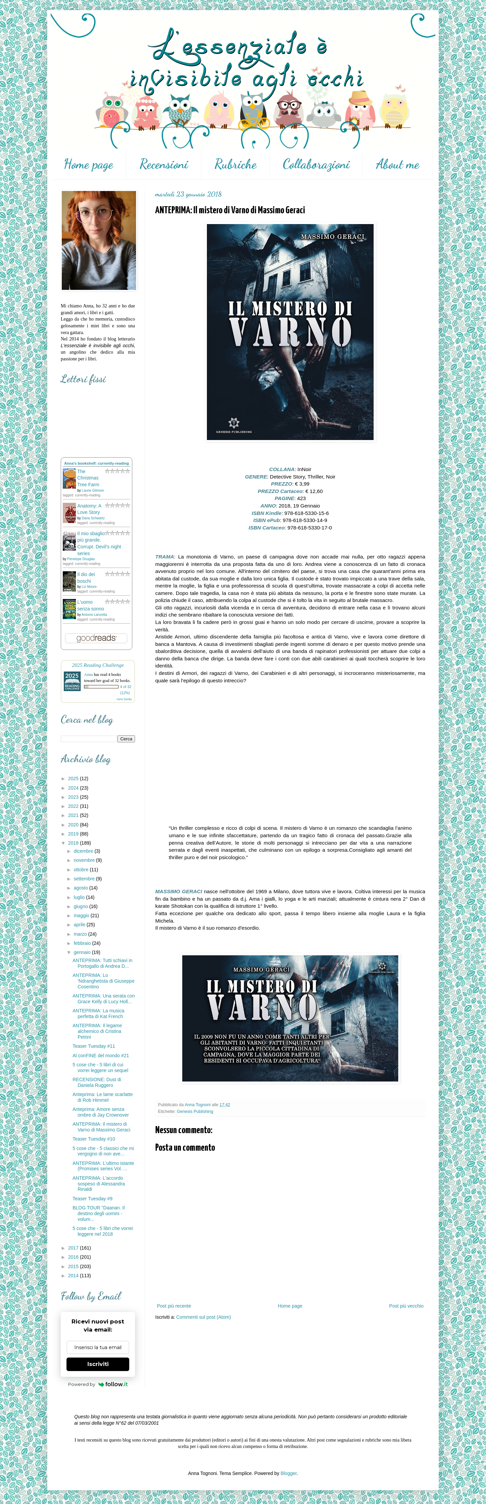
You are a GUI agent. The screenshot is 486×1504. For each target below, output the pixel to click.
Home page (88, 164)
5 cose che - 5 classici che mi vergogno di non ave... (103, 1151)
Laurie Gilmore (93, 490)
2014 (74, 1275)
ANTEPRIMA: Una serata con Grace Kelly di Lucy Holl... (104, 998)
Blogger (288, 1473)
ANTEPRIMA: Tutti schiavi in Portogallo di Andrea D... (102, 963)
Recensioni (163, 164)
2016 (74, 1257)
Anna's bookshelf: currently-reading (96, 463)
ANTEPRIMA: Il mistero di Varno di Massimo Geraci (101, 1126)
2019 (74, 834)
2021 (74, 815)
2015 (74, 1266)
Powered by (98, 1384)
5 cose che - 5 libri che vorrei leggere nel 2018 (103, 1231)
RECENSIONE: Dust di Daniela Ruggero (97, 1082)
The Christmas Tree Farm (88, 478)
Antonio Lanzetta (94, 615)
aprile (80, 924)
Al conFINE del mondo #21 (101, 1055)
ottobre (81, 869)
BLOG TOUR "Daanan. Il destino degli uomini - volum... (99, 1213)
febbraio (83, 943)
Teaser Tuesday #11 (94, 1046)
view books (124, 699)
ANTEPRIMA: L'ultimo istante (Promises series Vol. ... (103, 1166)
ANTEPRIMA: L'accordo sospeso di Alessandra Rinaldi (99, 1183)
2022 (74, 806)
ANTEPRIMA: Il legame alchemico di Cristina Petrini (97, 1031)
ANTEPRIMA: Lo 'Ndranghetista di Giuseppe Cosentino (103, 981)
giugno (81, 906)
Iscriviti (98, 1364)
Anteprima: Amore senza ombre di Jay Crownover (101, 1112)
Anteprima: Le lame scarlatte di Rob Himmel (103, 1097)
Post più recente (174, 1306)
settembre (85, 878)
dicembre (84, 851)
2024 (74, 788)
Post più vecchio (406, 1306)
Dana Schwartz (93, 518)
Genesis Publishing (195, 1111)
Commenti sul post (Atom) (203, 1317)
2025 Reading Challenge (98, 665)
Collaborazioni (316, 164)
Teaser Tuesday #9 (92, 1198)
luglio (80, 897)
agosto (81, 888)
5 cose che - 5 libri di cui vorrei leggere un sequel (100, 1067)
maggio (82, 915)
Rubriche (235, 164)
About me (397, 164)
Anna (88, 674)
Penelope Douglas (81, 559)
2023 (74, 797)
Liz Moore (89, 587)
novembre (85, 860)
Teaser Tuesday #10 (94, 1139)
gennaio (83, 952)
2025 (74, 778)
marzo (81, 934)
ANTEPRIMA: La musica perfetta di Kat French (98, 1013)
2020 (74, 824)
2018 (74, 843)
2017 (74, 1248)
